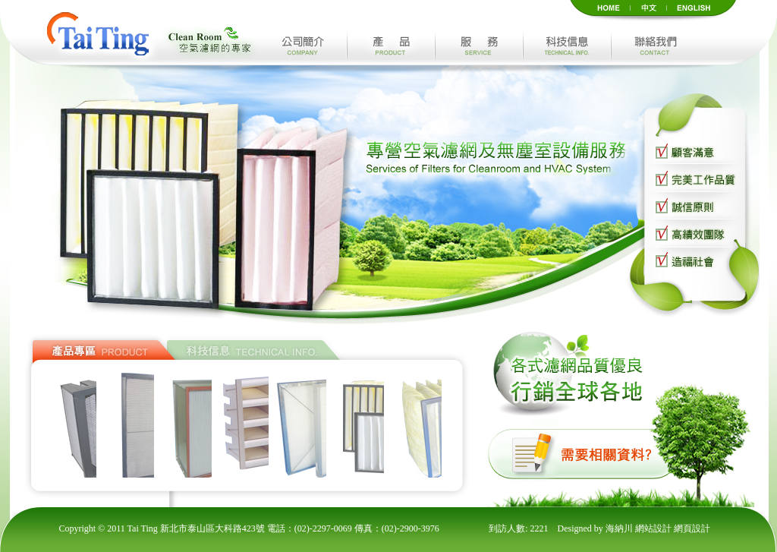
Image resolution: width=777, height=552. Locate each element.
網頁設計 (692, 528)
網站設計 (654, 528)
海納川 (620, 528)
